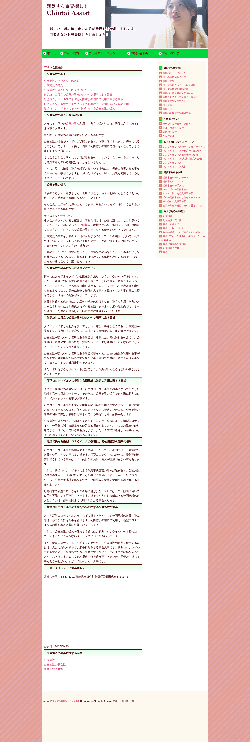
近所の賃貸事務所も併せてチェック (181, 197)
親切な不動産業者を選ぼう (177, 123)
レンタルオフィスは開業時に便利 (180, 154)
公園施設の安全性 (55, 664)
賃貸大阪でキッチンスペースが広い (181, 97)
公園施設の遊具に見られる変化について (68, 89)
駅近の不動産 (170, 132)
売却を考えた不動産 (173, 127)
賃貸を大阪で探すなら (174, 101)
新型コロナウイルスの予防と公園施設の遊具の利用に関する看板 (83, 99)
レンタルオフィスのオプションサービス (184, 146)
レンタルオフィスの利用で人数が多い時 (184, 150)
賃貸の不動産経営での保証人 (178, 93)
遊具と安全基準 (53, 669)
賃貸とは (167, 109)
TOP (46, 67)
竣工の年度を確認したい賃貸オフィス (183, 205)
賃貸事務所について (173, 181)
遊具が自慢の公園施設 (174, 244)
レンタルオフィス (172, 162)
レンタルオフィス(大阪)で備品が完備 (182, 158)
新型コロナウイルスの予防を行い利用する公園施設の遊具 (79, 108)
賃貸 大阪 (168, 81)
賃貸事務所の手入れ (173, 185)
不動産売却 (168, 135)
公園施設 (71, 123)
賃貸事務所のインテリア (175, 177)
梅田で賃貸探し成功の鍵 (175, 89)
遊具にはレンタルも (173, 228)
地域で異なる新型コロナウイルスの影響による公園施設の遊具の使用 (86, 103)
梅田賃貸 (167, 105)
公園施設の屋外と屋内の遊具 (61, 80)
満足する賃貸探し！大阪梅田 (66, 701)
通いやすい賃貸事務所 (174, 201)
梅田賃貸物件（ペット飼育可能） (180, 85)
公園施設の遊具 (53, 85)
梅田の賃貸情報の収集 (174, 77)
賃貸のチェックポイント (175, 73)
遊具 (68, 135)
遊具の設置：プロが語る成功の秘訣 (181, 232)
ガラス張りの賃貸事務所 (175, 189)
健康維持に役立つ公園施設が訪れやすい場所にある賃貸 (78, 94)
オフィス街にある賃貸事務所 (178, 193)
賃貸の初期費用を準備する (177, 113)
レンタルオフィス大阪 (174, 166)
